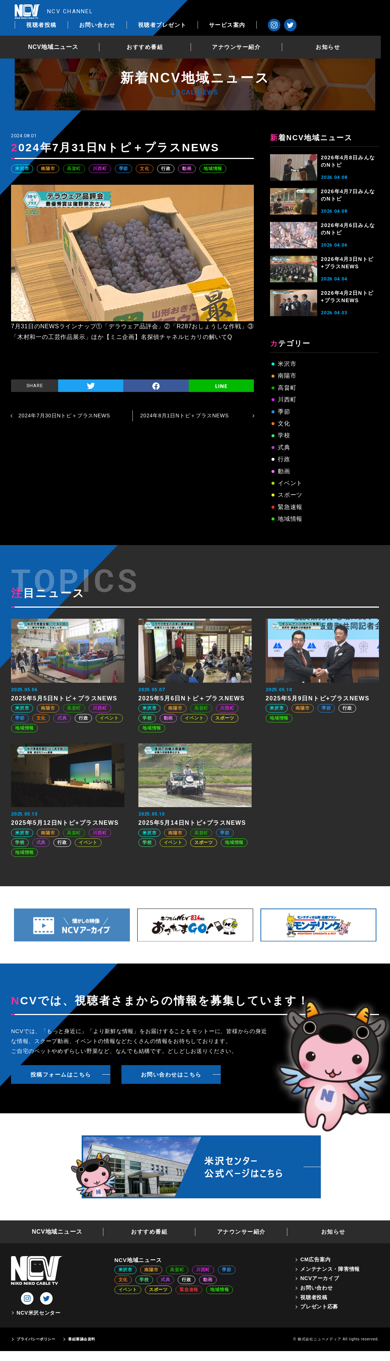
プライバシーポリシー (36, 1339)
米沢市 (22, 168)
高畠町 (74, 168)
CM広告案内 (315, 1259)
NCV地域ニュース (61, 34)
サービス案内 (313, 11)
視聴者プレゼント (248, 11)
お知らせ (337, 34)
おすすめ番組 (153, 34)
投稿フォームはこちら (61, 1074)
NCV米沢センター (39, 1313)
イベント (290, 483)
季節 (123, 168)
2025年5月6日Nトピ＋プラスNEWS (191, 698)
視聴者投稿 (127, 11)
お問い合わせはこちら (171, 1074)
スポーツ (290, 495)
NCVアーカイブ (319, 1278)
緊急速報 (290, 507)
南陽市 (48, 168)
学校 (284, 435)
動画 (187, 168)
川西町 (100, 168)
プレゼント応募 (319, 1306)
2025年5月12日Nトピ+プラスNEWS (65, 823)
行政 (166, 168)
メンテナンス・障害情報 (330, 1269)
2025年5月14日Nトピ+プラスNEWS (192, 823)
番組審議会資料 (81, 1339)
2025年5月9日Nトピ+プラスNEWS (317, 698)
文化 (144, 168)
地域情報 (212, 168)
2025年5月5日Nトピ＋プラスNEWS (64, 698)
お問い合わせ (183, 11)
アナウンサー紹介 (245, 34)
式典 (284, 447)
